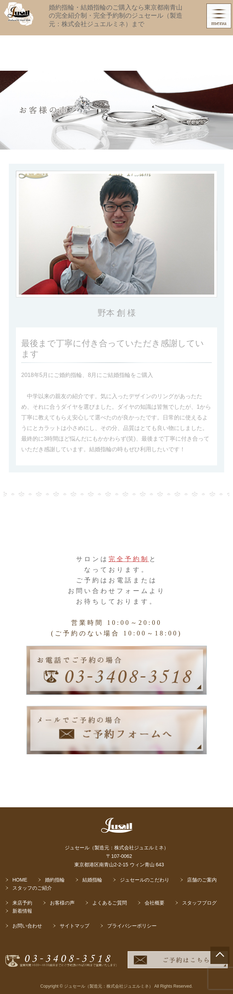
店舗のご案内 (202, 880)
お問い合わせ (27, 926)
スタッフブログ (199, 903)
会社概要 (154, 903)
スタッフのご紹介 (32, 888)
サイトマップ (74, 926)
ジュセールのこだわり (144, 880)
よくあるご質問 (109, 903)
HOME (19, 880)
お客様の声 (62, 903)
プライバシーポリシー (132, 926)
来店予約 (22, 903)
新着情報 (22, 911)
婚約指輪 (55, 880)
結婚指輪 (92, 880)
